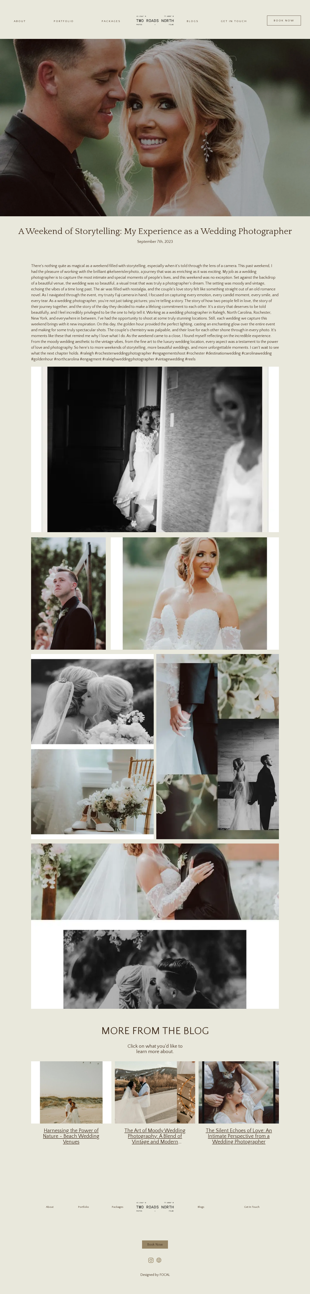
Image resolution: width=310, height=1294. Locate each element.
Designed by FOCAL (155, 1275)
